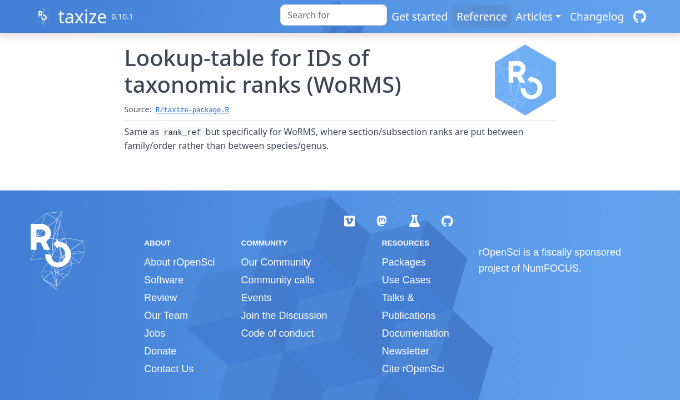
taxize (82, 16)
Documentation (415, 333)
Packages (404, 262)
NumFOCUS (551, 268)
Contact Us (168, 368)
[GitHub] (640, 16)
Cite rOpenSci (413, 368)
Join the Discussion (284, 315)
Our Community (276, 262)
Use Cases (406, 280)
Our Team (166, 315)
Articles (534, 16)
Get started (419, 16)
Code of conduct (277, 333)
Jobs (154, 333)
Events (256, 297)
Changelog (597, 16)
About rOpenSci (179, 262)
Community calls (277, 280)
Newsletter (405, 351)
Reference (481, 16)
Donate (160, 351)
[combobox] (333, 15)
